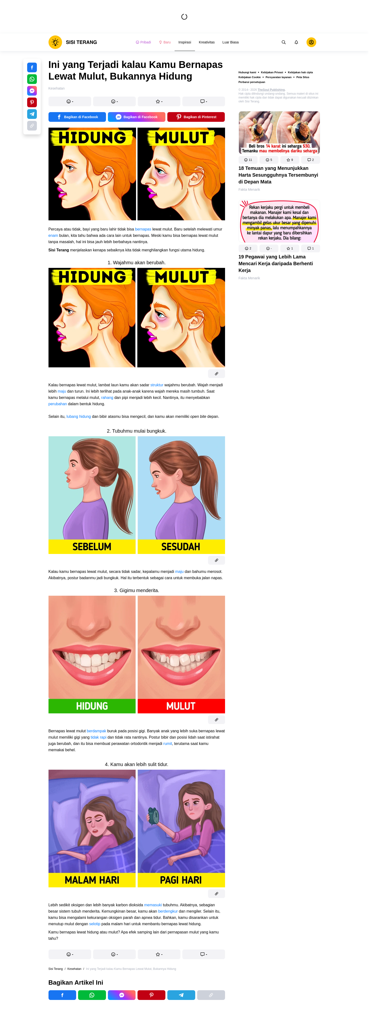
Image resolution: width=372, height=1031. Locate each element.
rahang (107, 398)
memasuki (153, 905)
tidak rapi (98, 737)
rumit (167, 744)
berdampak (96, 731)
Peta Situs (302, 77)
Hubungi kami (247, 72)
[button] (248, 160)
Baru (165, 42)
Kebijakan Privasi (272, 72)
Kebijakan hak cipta (300, 72)
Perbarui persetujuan (252, 82)
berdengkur (168, 911)
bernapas (143, 229)
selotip (94, 924)
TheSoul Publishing (271, 89)
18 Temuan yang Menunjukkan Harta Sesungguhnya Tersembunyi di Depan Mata (278, 174)
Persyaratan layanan (278, 77)
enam (53, 235)
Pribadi (143, 42)
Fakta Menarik (249, 189)
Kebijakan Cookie (250, 77)
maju (62, 391)
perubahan (58, 404)
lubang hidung (78, 416)
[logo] (73, 42)
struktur (156, 385)
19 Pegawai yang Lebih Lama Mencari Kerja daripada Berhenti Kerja (276, 263)
